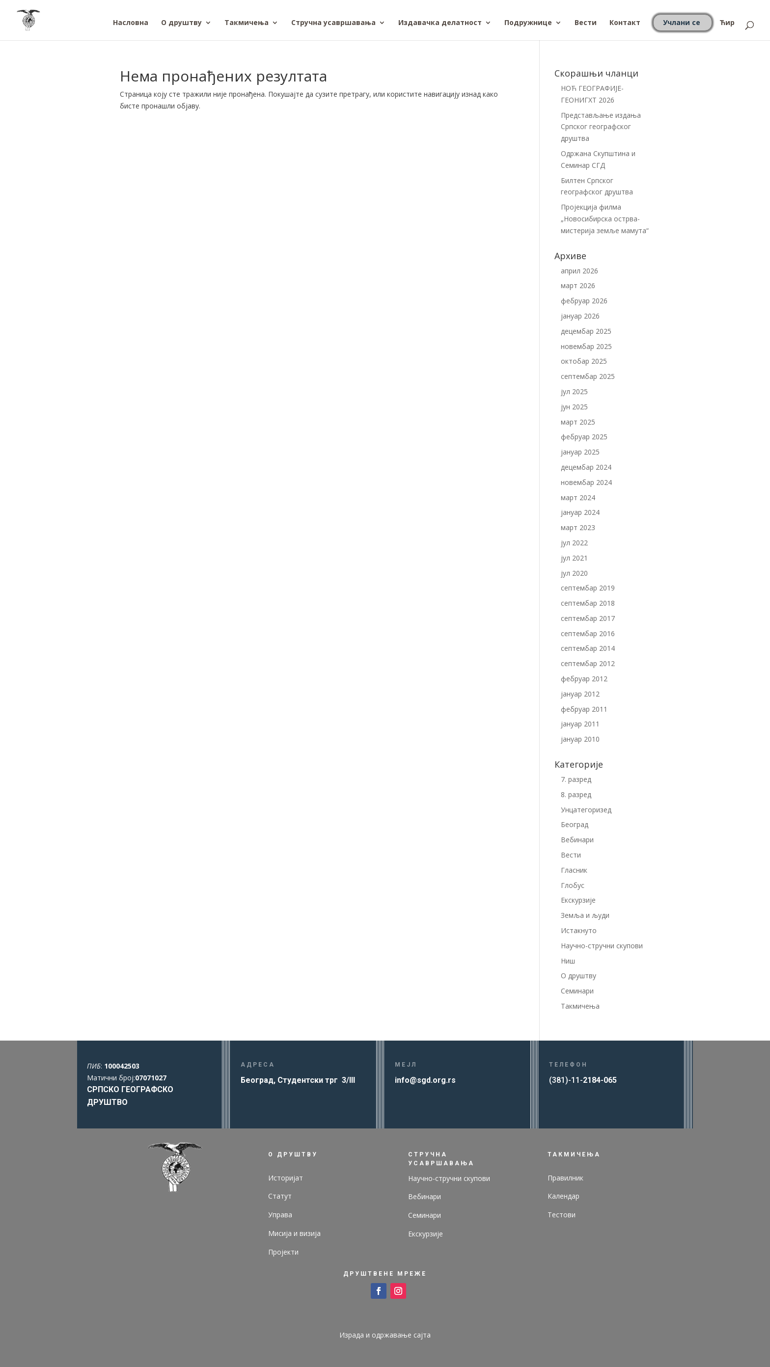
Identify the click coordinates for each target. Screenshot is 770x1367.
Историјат (285, 1177)
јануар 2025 (580, 451)
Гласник (574, 870)
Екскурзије (578, 900)
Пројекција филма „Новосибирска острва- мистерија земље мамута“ (605, 218)
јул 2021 (574, 558)
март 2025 (578, 422)
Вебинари (577, 839)
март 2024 (578, 497)
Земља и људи (585, 915)
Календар (563, 1196)
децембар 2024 (586, 467)
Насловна (130, 23)
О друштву (181, 23)
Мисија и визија (294, 1233)
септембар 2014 (588, 648)
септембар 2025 (588, 376)
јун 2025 (574, 406)
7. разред (576, 779)
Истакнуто (579, 930)
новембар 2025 (586, 346)
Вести (586, 23)
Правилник (565, 1177)
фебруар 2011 (584, 709)
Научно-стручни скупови (602, 945)
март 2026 (578, 285)
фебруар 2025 (584, 436)
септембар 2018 (588, 603)
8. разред (576, 794)
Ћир (727, 23)
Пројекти (283, 1252)
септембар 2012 (588, 663)
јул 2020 (574, 573)
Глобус (572, 885)
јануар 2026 (580, 316)
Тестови (562, 1214)
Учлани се (681, 22)
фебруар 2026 (584, 300)
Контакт (624, 23)
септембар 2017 (588, 618)
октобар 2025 (584, 361)
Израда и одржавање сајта (385, 1335)
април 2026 (579, 270)
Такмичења (246, 23)
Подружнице (528, 23)
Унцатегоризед (586, 809)
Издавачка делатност (440, 23)
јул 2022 (574, 542)
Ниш (568, 960)
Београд (574, 824)
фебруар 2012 (584, 678)
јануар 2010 (580, 739)
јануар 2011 (580, 723)
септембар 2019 (588, 587)
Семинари (577, 990)
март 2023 (578, 527)
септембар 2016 (588, 633)
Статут (280, 1196)
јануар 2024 (580, 512)
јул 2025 (574, 391)
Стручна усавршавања (333, 23)
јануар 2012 (580, 693)
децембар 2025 (586, 331)
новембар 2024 (586, 482)
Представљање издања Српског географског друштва (601, 126)
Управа (280, 1214)
